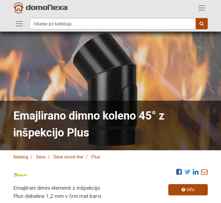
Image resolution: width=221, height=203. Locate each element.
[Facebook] (179, 171)
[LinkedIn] (196, 171)
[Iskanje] (202, 23)
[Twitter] (187, 171)
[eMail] (204, 171)
